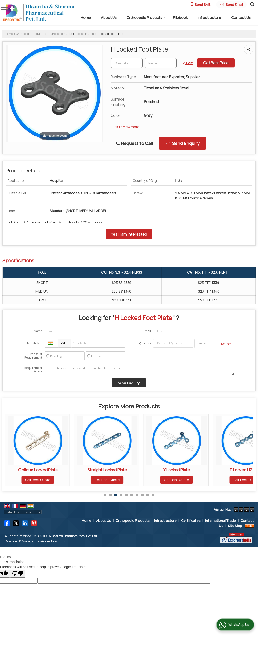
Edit (187, 63)
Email (147, 331)
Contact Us (241, 17)
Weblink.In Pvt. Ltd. (53, 541)
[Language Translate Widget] (23, 512)
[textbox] (161, 63)
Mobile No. (34, 343)
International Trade (220, 520)
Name (38, 331)
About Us (109, 17)
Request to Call (134, 143)
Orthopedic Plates (60, 34)
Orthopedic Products (146, 17)
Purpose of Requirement (33, 355)
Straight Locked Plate (176, 469)
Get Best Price (216, 62)
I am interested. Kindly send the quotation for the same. (139, 369)
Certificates (191, 520)
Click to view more (125, 126)
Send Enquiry (183, 143)
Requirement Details (33, 369)
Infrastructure (209, 17)
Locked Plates (84, 34)
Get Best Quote (37, 480)
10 (153, 495)
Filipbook (180, 17)
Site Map (235, 525)
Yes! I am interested (129, 234)
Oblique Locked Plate (107, 469)
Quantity (145, 343)
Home (86, 17)
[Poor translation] (17, 574)
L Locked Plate (38, 469)
